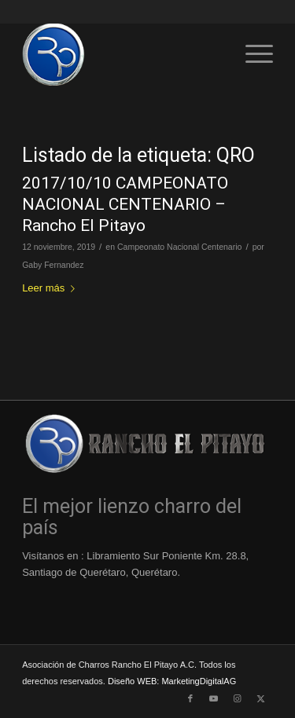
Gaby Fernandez (52, 264)
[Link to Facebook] (190, 698)
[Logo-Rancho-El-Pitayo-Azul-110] (122, 54)
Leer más (51, 288)
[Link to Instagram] (237, 698)
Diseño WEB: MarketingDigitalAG (172, 681)
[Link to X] (261, 698)
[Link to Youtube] (214, 698)
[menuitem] (251, 54)
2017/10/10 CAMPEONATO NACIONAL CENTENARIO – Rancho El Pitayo (125, 205)
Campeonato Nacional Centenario (179, 246)
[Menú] (251, 54)
